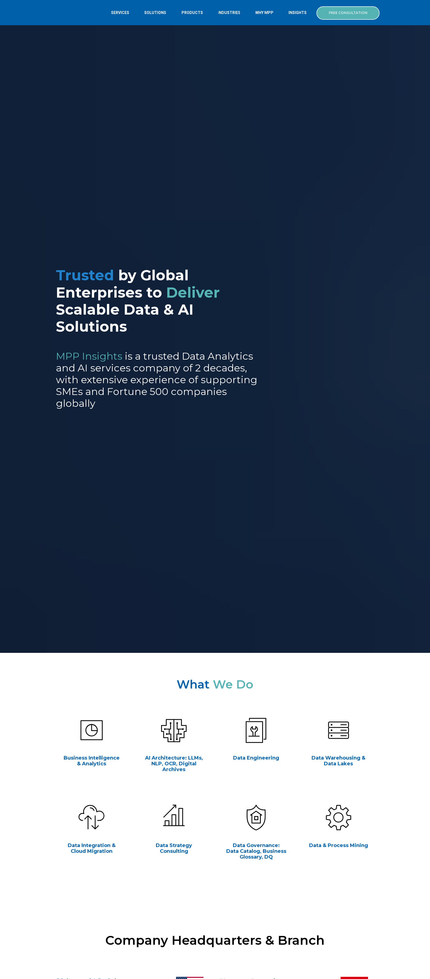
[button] (348, 13)
